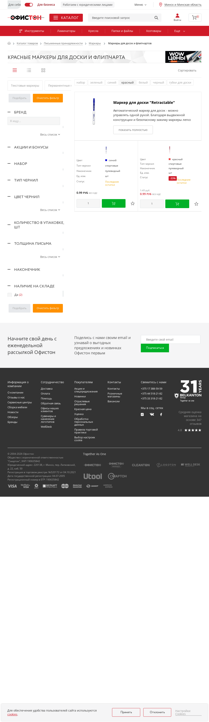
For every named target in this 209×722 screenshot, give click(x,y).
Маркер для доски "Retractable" (144, 102)
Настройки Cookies (182, 712)
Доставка (46, 613)
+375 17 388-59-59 (151, 613)
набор (81, 82)
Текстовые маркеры (25, 85)
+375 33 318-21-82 (151, 623)
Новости (13, 637)
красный (127, 82)
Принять (126, 712)
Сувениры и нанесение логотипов (48, 644)
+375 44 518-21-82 (151, 618)
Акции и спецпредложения (86, 615)
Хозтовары (153, 31)
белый (143, 82)
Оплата (45, 618)
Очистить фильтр (48, 98)
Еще (177, 31)
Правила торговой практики (86, 656)
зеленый (96, 82)
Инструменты (31, 31)
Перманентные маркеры (65, 85)
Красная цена (82, 634)
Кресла (93, 31)
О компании (15, 617)
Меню (139, 5)
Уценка (78, 639)
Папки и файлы (122, 31)
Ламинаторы (66, 31)
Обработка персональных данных (83, 647)
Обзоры (13, 642)
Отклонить (157, 712)
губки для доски (180, 82)
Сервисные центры (20, 627)
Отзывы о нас (16, 622)
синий (112, 82)
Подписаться (155, 573)
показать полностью (133, 130)
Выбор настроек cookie (84, 664)
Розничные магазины (115, 620)
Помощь (46, 623)
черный (158, 82)
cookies (12, 714)
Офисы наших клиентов (50, 635)
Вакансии (114, 626)
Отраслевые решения (82, 628)
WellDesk (46, 652)
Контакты (114, 613)
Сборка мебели (17, 632)
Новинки (80, 621)
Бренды (12, 647)
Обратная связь (51, 628)
